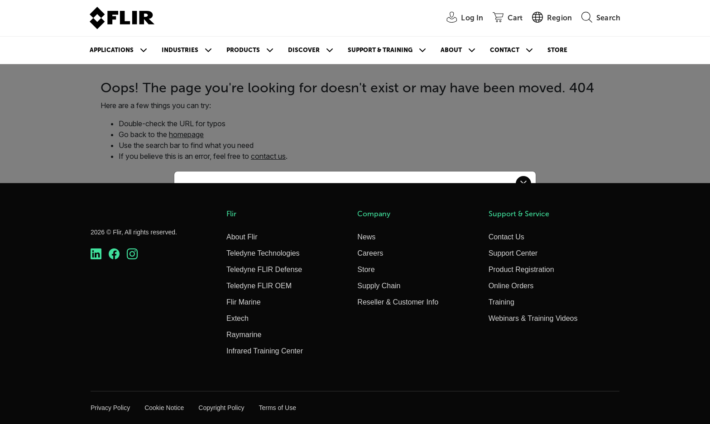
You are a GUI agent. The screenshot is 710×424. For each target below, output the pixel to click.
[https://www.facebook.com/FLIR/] (114, 254)
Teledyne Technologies (263, 253)
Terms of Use (277, 407)
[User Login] (460, 18)
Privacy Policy (110, 407)
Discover (304, 50)
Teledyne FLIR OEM (259, 286)
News (366, 237)
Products (243, 50)
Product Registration (521, 269)
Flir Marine (243, 302)
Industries (180, 50)
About (451, 50)
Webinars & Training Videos (533, 318)
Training (501, 302)
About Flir (241, 237)
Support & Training (380, 50)
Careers (370, 253)
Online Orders (511, 286)
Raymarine (243, 334)
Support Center (513, 253)
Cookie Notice (164, 407)
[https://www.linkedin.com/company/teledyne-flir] (96, 254)
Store (557, 50)
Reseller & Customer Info (397, 302)
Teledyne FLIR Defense (264, 269)
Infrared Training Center (264, 351)
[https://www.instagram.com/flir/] (132, 254)
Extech (237, 318)
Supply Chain (378, 286)
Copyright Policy (221, 407)
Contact (504, 50)
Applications (112, 50)
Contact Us (506, 237)
